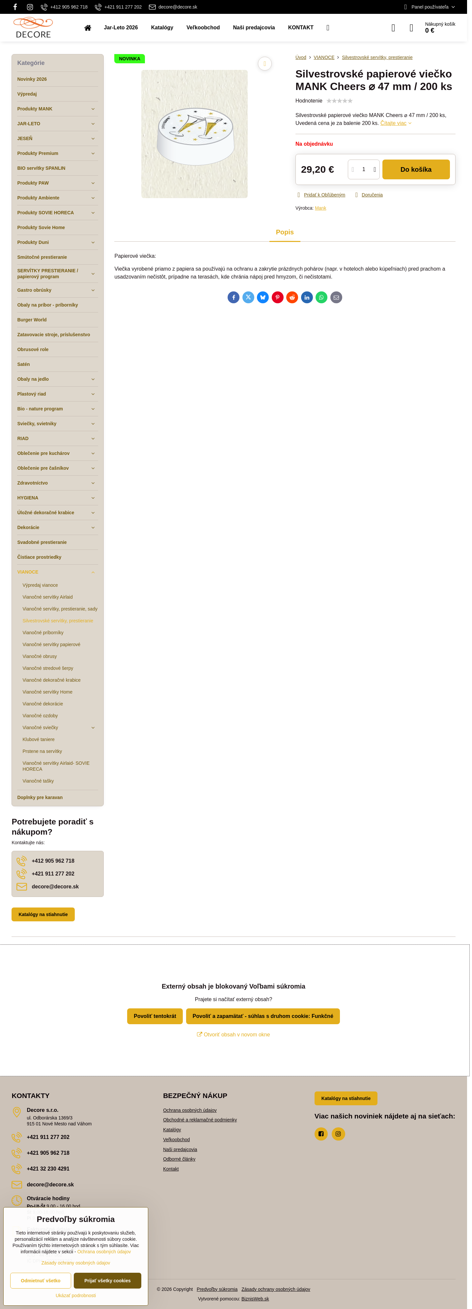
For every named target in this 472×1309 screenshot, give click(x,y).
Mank (320, 208)
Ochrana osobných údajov (190, 1110)
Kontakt (171, 1169)
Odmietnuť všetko (40, 1280)
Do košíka (416, 169)
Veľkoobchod (176, 1139)
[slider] (339, 101)
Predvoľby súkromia (217, 1289)
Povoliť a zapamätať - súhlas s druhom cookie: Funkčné (263, 1016)
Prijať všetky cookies (107, 1280)
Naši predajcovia (180, 1149)
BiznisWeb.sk (255, 1298)
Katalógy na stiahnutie (43, 914)
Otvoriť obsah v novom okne (233, 1034)
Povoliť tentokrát (155, 1016)
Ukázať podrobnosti (76, 1295)
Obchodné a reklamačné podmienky (200, 1119)
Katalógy (172, 1129)
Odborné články (179, 1159)
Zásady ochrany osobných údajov (275, 1289)
